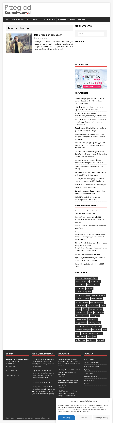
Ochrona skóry (99, 312)
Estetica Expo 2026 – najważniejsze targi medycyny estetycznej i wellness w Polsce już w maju (90, 136)
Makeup (78, 309)
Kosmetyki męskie (96, 299)
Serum (105, 330)
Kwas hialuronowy (93, 306)
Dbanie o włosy (95, 281)
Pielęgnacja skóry (81, 323)
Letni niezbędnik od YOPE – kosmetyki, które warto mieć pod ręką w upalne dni (89, 219)
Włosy (89, 337)
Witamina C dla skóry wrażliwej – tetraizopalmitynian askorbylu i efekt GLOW (68, 382)
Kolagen (96, 285)
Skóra (77, 333)
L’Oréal (103, 306)
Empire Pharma (80, 285)
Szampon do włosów (95, 333)
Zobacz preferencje (101, 418)
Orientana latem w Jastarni (91, 254)
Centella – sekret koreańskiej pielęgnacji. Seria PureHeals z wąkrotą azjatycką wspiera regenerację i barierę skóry (91, 154)
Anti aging (79, 278)
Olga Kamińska (92, 319)
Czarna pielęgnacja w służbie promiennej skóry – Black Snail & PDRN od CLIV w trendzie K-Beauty (89, 100)
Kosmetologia (80, 288)
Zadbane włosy (80, 340)
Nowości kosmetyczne (20, 19)
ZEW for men (91, 340)
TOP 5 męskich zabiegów (48, 34)
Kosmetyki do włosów (82, 299)
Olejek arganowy (81, 319)
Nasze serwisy (89, 380)
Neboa (90, 312)
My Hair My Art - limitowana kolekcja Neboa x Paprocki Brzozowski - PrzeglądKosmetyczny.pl (91, 245)
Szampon (84, 333)
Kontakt (81, 19)
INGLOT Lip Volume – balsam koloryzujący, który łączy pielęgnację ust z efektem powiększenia (90, 121)
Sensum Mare (96, 330)
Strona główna (89, 359)
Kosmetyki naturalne (82, 302)
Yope (94, 337)
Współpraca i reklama (66, 19)
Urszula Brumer (81, 337)
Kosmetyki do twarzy (98, 295)
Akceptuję (66, 418)
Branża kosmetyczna (82, 281)
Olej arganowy (95, 316)
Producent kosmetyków (83, 330)
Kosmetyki (89, 288)
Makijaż (85, 309)
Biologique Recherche (91, 278)
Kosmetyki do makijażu (83, 295)
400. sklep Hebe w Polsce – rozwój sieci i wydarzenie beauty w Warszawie (69, 372)
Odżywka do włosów (82, 316)
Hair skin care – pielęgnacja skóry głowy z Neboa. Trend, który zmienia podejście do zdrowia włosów (90, 145)
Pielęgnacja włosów (82, 326)
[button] (108, 401)
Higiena (89, 285)
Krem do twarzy (81, 306)
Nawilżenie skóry (81, 312)
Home (7, 19)
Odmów (84, 418)
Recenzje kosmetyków (91, 366)
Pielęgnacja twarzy (94, 323)
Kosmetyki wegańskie (97, 302)
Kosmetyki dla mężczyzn (83, 292)
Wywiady (36, 19)
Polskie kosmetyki (95, 326)
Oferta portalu (49, 19)
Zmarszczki (100, 340)
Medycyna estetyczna (95, 309)
